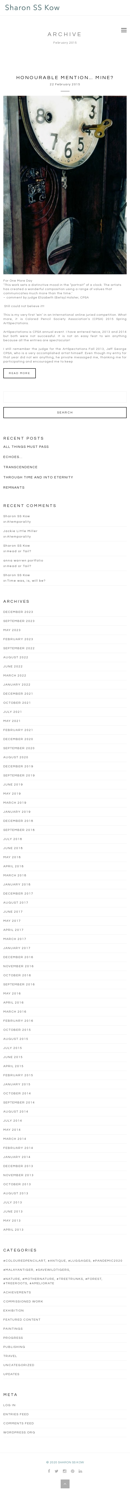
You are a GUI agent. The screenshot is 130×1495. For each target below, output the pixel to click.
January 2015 (17, 1084)
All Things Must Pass (26, 446)
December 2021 (18, 693)
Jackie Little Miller (20, 531)
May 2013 (12, 1220)
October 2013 (17, 1184)
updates (11, 1374)
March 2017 (14, 939)
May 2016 (12, 993)
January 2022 (17, 684)
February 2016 (18, 1020)
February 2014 (18, 1148)
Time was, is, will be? (26, 580)
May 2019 (12, 793)
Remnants (14, 487)
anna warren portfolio (23, 560)
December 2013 (18, 1166)
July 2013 (12, 1202)
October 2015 (17, 1029)
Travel (10, 1356)
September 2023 (19, 621)
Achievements (17, 1292)
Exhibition (13, 1310)
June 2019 (13, 784)
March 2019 (14, 802)
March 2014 (14, 1138)
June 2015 (13, 1057)
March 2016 (14, 1011)
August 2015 (15, 1039)
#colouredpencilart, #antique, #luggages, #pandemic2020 (63, 1260)
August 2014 (15, 1111)
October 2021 (17, 702)
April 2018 (13, 866)
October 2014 (17, 1093)
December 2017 (18, 893)
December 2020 (18, 739)
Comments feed (18, 1423)
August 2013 (15, 1193)
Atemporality (19, 521)
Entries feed (16, 1414)
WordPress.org (19, 1432)
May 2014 (12, 1129)
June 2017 (13, 911)
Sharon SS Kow (16, 516)
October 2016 (17, 975)
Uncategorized (18, 1365)
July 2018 (12, 839)
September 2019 (19, 775)
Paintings (13, 1328)
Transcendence (20, 467)
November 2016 (18, 966)
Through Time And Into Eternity (38, 477)
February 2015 (18, 1075)
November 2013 (18, 1175)
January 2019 (17, 811)
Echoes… (13, 457)
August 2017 (15, 902)
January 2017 (17, 948)
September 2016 (19, 984)
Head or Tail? (19, 551)
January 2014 (17, 1157)
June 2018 (13, 848)
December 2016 (18, 957)
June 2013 (13, 1211)
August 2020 (15, 757)
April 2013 (13, 1229)
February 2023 (18, 639)
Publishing (14, 1347)
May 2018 (12, 857)
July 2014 (12, 1120)
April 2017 (13, 930)
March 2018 (14, 875)
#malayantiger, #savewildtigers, (36, 1269)
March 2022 (14, 675)
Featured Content (22, 1319)
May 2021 (12, 721)
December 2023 (18, 612)
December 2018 (18, 821)
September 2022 (19, 648)
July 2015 (12, 1048)
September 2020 (19, 748)
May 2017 (12, 920)
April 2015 (13, 1066)
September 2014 (19, 1102)
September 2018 (19, 830)
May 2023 (12, 630)
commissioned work (23, 1301)
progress (13, 1337)
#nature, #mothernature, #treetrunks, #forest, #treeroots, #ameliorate (53, 1281)
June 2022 (13, 666)
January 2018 (17, 884)
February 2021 (18, 730)
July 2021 (12, 711)
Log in (9, 1405)
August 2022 (15, 657)
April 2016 (13, 1002)
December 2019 (18, 766)
